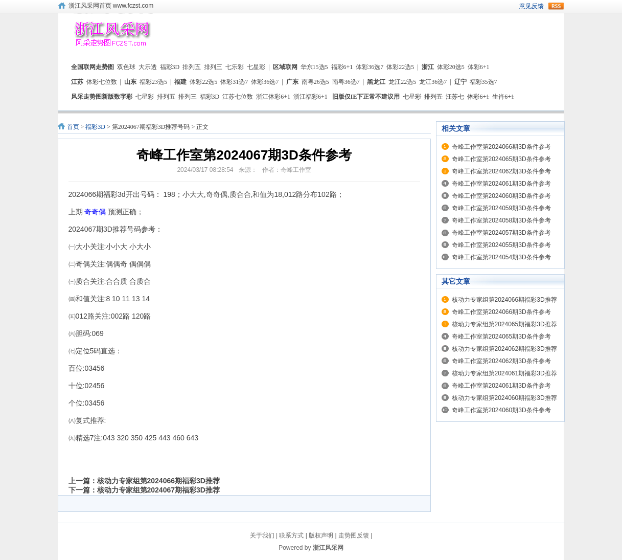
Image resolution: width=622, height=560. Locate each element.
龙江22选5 (402, 81)
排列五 (191, 67)
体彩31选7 (234, 81)
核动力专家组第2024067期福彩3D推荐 (158, 490)
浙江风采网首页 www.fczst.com (111, 5)
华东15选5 (314, 67)
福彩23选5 (153, 81)
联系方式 (291, 535)
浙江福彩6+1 (310, 96)
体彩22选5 (400, 67)
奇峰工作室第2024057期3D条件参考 (501, 232)
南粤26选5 (315, 81)
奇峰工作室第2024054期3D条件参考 (501, 257)
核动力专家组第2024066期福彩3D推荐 (158, 481)
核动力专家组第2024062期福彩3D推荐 (504, 348)
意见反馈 (531, 6)
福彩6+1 (342, 67)
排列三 (213, 67)
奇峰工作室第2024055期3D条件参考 (501, 245)
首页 (73, 126)
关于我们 (262, 535)
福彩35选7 (483, 81)
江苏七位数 (237, 96)
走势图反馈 (353, 535)
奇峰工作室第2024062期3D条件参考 (501, 171)
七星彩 (256, 67)
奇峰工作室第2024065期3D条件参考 (501, 159)
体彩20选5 (451, 67)
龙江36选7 (433, 81)
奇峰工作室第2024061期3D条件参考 (501, 183)
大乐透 (148, 67)
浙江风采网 (328, 547)
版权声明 (321, 535)
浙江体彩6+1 (273, 96)
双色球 (126, 67)
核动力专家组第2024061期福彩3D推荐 (504, 373)
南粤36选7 (346, 81)
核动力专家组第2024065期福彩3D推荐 (504, 324)
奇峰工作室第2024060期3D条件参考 (501, 195)
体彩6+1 (479, 67)
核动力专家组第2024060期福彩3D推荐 (504, 397)
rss (556, 6)
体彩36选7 (369, 67)
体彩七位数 (101, 81)
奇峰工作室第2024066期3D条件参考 (501, 146)
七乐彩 (234, 67)
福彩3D (170, 67)
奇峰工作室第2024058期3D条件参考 (501, 220)
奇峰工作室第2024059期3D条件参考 (501, 208)
